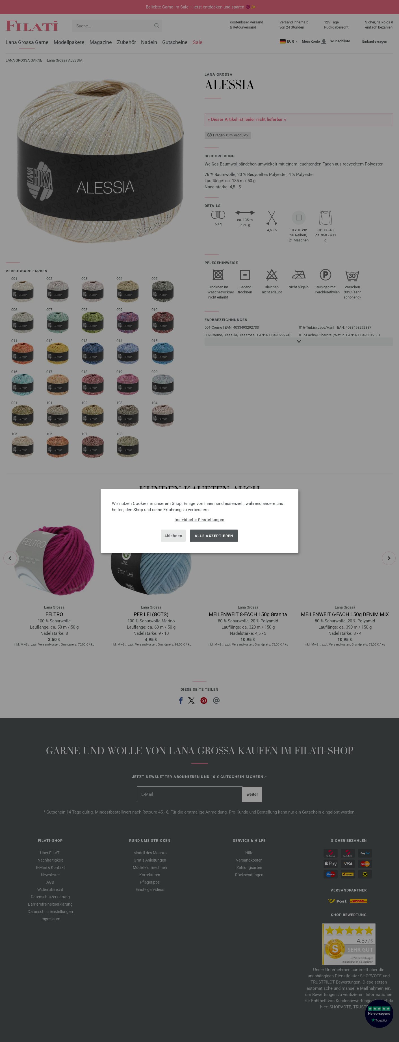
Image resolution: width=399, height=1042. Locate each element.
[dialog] (199, 521)
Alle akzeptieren (214, 535)
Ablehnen (173, 535)
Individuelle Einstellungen (200, 520)
